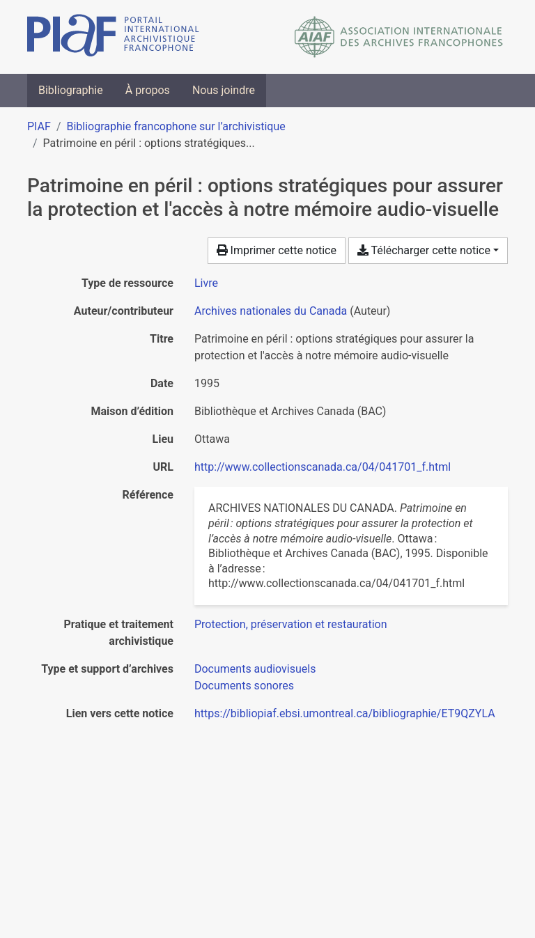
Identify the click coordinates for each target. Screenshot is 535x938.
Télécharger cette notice (423, 250)
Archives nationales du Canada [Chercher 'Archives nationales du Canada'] (270, 311)
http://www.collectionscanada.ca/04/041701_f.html (322, 467)
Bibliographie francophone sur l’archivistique (175, 126)
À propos (147, 90)
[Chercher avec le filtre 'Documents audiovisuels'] (255, 668)
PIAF (39, 126)
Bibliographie (70, 90)
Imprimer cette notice (276, 250)
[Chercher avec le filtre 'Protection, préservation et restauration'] (290, 624)
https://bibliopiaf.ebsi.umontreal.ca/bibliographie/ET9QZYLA (344, 713)
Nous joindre (223, 90)
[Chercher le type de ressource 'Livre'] (206, 283)
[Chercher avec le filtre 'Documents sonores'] (244, 685)
